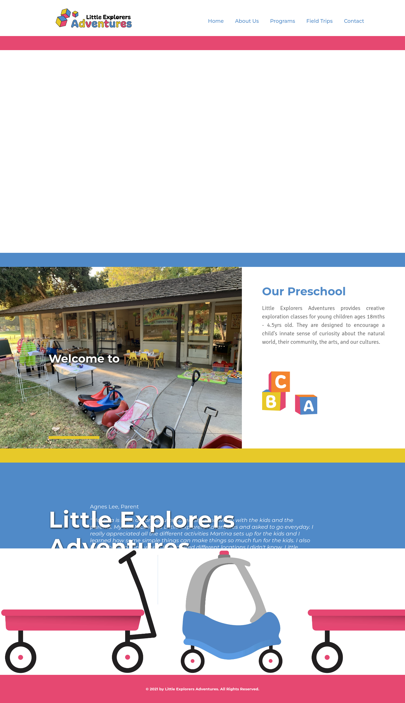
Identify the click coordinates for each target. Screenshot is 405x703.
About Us (247, 21)
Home (216, 21)
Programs (282, 21)
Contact (354, 21)
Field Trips (319, 21)
